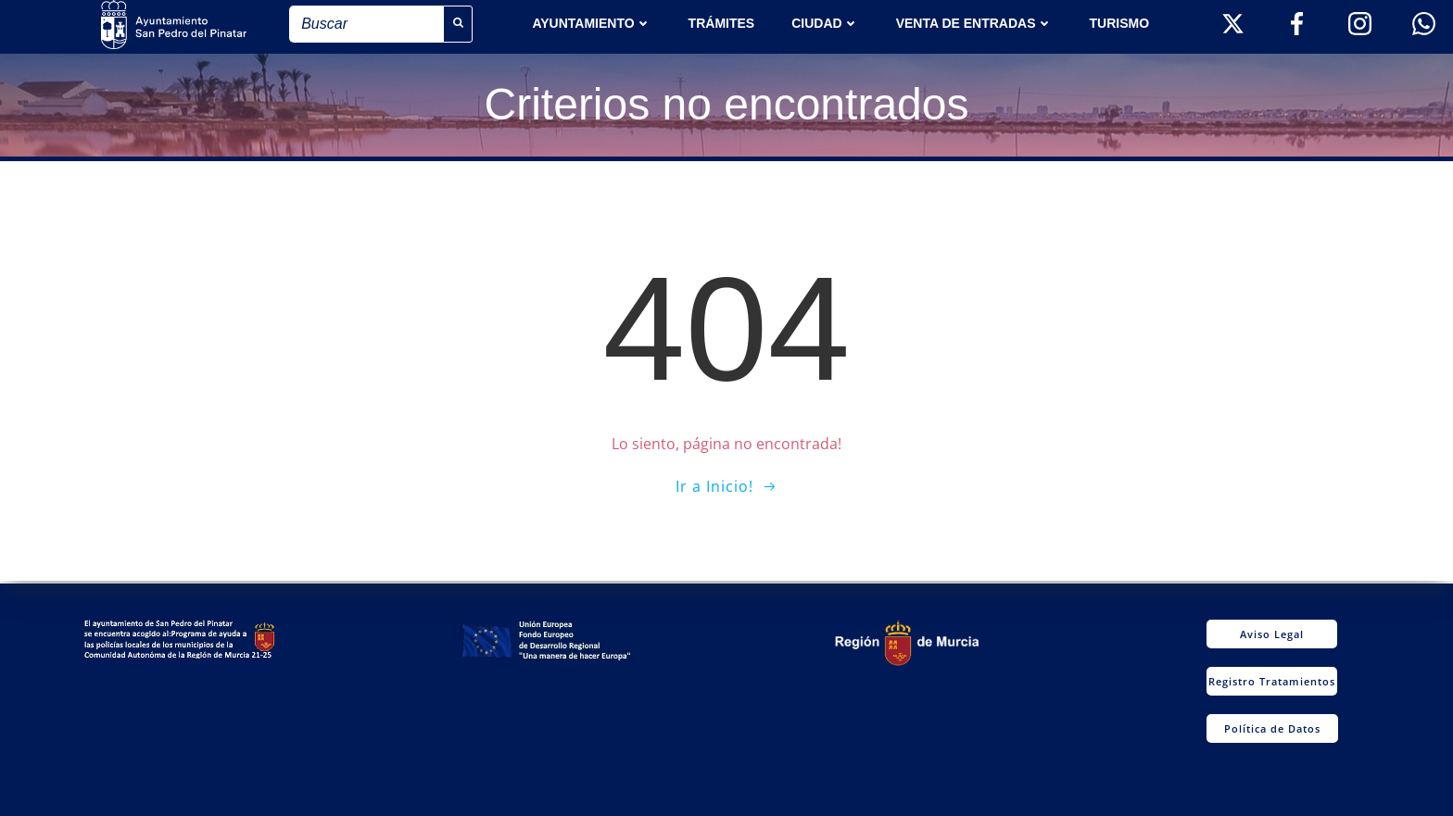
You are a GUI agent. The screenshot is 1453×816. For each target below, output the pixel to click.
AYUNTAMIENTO (591, 24)
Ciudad (824, 24)
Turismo (1120, 24)
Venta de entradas (974, 24)
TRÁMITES (722, 24)
